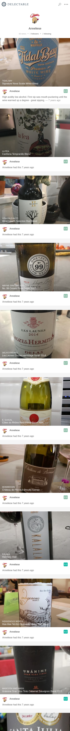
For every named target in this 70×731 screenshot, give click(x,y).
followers (35, 34)
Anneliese (15, 91)
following (47, 34)
